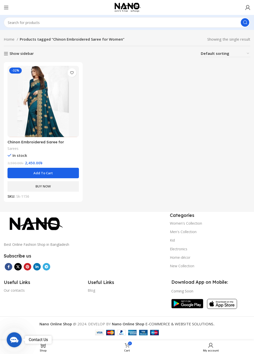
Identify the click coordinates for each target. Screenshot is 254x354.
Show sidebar (21, 53)
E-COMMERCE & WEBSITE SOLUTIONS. (163, 323)
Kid (172, 240)
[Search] (127, 22)
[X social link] (18, 266)
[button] (43, 173)
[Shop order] (225, 53)
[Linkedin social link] (37, 266)
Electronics (178, 249)
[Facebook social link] (8, 266)
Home (9, 39)
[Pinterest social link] (27, 266)
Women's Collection (186, 223)
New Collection (182, 266)
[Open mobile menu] (6, 7)
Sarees (12, 148)
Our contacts (14, 290)
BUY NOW (43, 186)
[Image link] (35, 223)
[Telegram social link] (46, 266)
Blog (91, 290)
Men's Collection (183, 231)
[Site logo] (127, 6)
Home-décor (180, 257)
